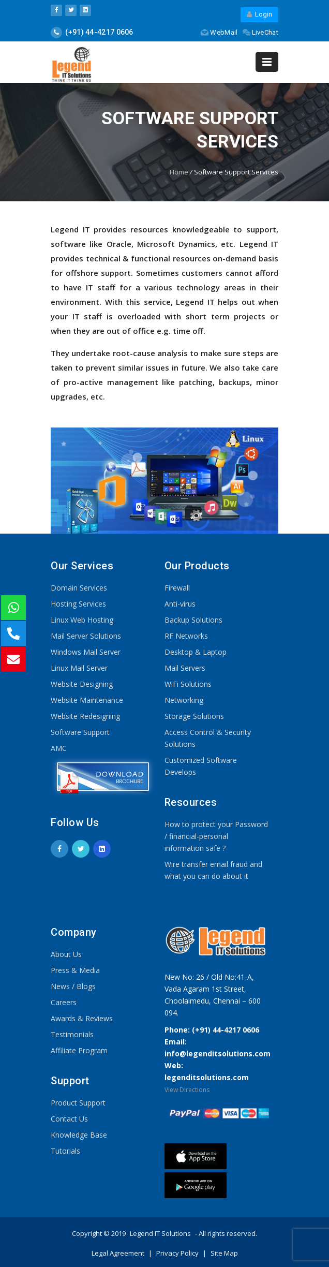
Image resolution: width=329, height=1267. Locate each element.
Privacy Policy (178, 1253)
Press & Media (75, 970)
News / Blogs (73, 986)
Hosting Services (78, 604)
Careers (64, 1002)
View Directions (187, 1089)
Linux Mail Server (79, 668)
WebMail (219, 32)
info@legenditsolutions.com (218, 1053)
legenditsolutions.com (207, 1077)
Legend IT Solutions (160, 1233)
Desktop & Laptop (196, 652)
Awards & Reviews (82, 1018)
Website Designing (82, 684)
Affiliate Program (79, 1050)
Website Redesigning (85, 716)
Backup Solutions (193, 620)
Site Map (224, 1253)
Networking (184, 700)
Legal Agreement (119, 1253)
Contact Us (69, 1119)
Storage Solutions (194, 716)
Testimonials (72, 1034)
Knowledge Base (79, 1135)
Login (259, 14)
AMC (59, 748)
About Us (66, 954)
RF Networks (186, 636)
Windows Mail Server (86, 652)
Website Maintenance (87, 700)
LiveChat (260, 32)
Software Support (80, 732)
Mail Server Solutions (86, 636)
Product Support (78, 1103)
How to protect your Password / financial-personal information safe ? (216, 836)
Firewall (177, 588)
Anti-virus (180, 604)
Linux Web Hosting (82, 620)
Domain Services (79, 588)
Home (179, 171)
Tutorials (65, 1151)
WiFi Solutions (188, 684)
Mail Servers (185, 668)
